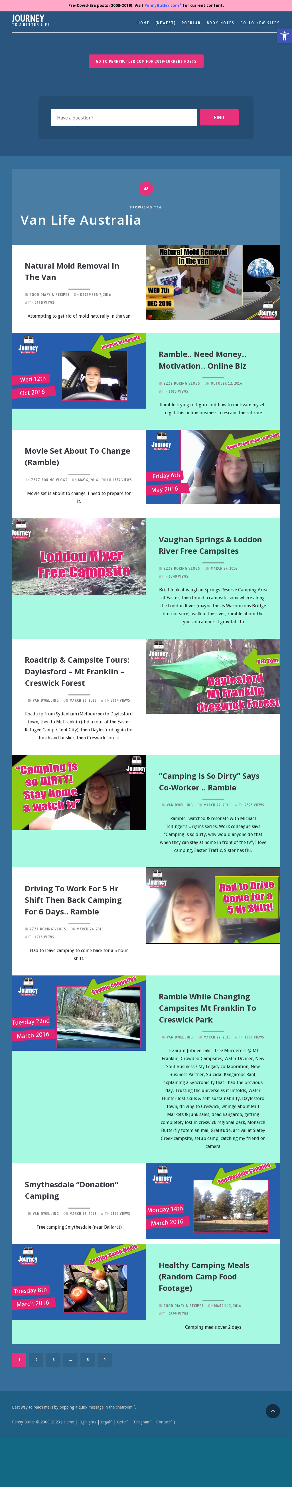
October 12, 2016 (226, 391)
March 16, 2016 (83, 1264)
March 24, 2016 (90, 972)
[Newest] (165, 22)
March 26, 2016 (83, 725)
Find (224, 117)
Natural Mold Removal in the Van (73, 270)
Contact (164, 1471)
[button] (284, 36)
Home (143, 22)
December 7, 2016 (95, 293)
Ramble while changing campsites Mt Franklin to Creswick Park (209, 1055)
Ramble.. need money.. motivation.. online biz (210, 363)
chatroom (125, 1456)
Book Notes (220, 22)
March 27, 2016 (224, 585)
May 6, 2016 (88, 486)
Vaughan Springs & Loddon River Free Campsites (205, 556)
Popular (191, 22)
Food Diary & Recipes (50, 293)
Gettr (123, 1471)
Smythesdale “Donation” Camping (75, 1241)
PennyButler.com (163, 5)
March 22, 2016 (217, 1089)
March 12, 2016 (227, 1354)
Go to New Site (260, 22)
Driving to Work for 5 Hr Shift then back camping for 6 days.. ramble (78, 938)
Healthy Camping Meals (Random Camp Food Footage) (212, 1326)
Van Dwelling (46, 725)
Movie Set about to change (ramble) (72, 464)
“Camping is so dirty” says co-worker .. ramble (211, 811)
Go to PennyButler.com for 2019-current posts (146, 61)
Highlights (87, 1471)
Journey (28, 18)
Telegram (142, 1471)
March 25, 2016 (217, 839)
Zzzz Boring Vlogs (182, 391)
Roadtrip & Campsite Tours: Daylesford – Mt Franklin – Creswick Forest (76, 692)
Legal (106, 1471)
